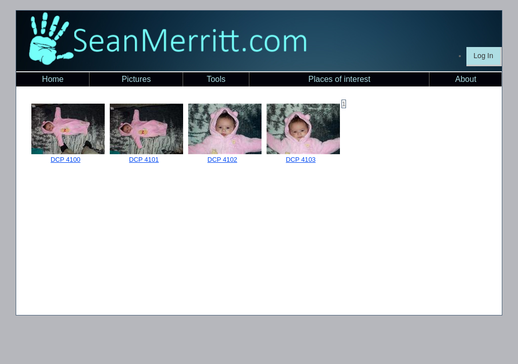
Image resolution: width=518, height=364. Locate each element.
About (466, 79)
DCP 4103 (301, 159)
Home (53, 79)
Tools (215, 79)
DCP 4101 (144, 159)
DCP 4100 (65, 159)
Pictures (136, 79)
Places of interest (340, 79)
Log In (483, 56)
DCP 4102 (222, 159)
